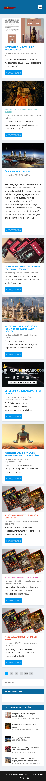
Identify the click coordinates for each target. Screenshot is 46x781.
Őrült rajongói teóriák (17, 171)
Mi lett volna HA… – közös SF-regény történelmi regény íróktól (21, 328)
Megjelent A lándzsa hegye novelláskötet (19, 48)
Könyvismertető (10, 462)
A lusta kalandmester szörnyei (22, 577)
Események (27, 335)
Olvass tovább (13, 73)
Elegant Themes (17, 774)
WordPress (38, 774)
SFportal (18, 462)
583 (26, 673)
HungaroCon (9, 400)
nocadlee (11, 175)
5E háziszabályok (28, 581)
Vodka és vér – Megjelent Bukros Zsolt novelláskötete (22, 267)
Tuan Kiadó (24, 400)
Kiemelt (7, 337)
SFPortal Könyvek (33, 718)
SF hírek (27, 175)
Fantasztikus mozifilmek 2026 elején (24, 726)
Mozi (36, 115)
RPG (12, 524)
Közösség (17, 400)
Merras (10, 521)
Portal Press (34, 273)
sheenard (11, 53)
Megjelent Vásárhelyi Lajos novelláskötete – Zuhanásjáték (22, 454)
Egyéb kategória (28, 115)
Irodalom (27, 53)
